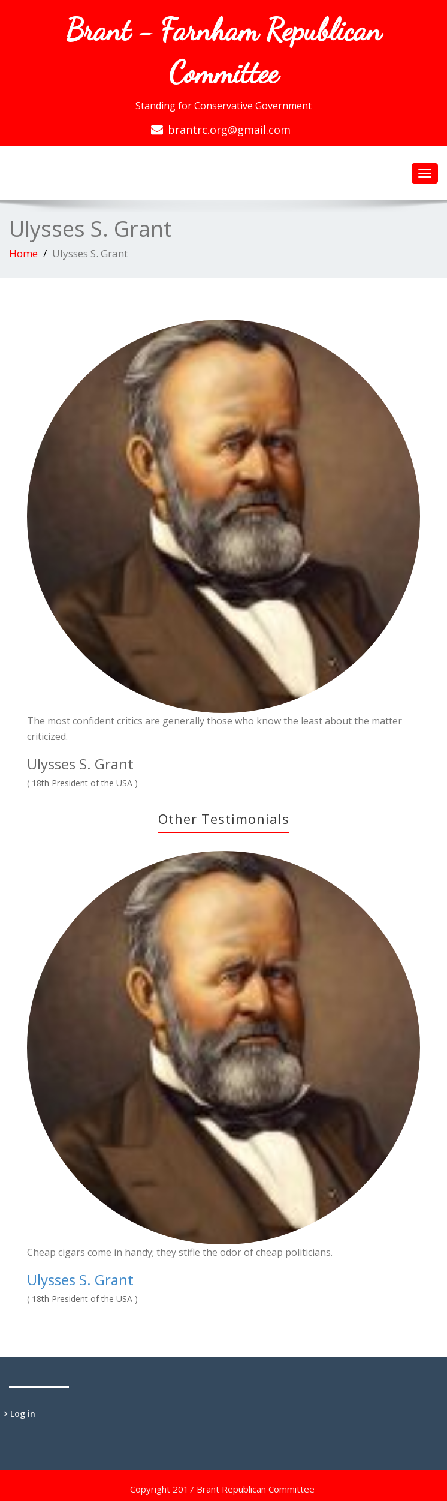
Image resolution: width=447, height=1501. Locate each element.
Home (23, 253)
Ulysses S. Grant (80, 1279)
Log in (22, 1413)
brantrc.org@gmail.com (229, 129)
